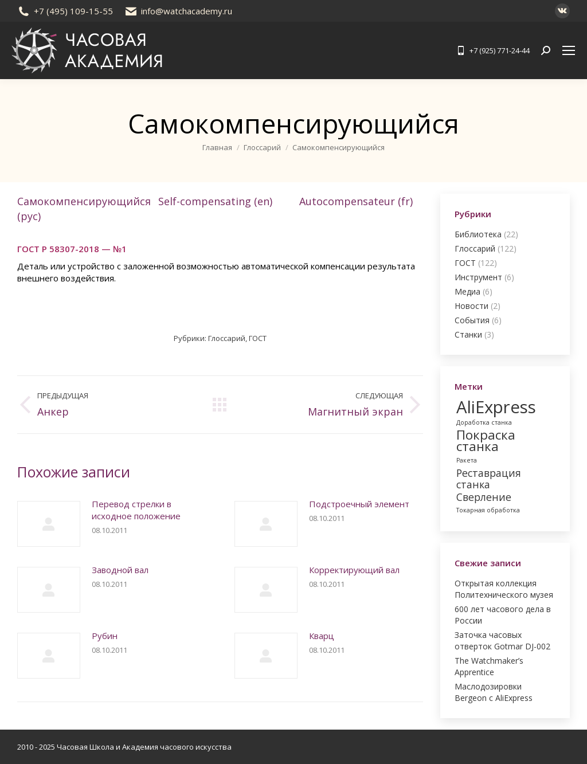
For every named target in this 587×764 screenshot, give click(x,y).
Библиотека (478, 234)
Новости (471, 305)
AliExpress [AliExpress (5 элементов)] (496, 407)
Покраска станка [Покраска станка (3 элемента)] (485, 440)
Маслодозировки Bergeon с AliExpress (494, 692)
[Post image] (48, 524)
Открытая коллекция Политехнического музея (504, 589)
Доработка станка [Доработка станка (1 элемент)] (484, 422)
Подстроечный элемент (359, 504)
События (472, 320)
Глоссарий (226, 338)
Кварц (321, 635)
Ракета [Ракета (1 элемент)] (466, 460)
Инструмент (478, 277)
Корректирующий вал (354, 569)
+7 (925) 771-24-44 (492, 51)
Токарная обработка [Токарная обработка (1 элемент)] (488, 510)
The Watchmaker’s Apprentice (489, 666)
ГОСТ (258, 338)
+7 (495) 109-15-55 (65, 11)
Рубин (105, 635)
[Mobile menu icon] (569, 50)
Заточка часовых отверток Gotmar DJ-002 (502, 640)
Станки (468, 334)
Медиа (467, 291)
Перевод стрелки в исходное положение (136, 510)
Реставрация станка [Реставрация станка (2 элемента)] (488, 478)
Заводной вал (120, 569)
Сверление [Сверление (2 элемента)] (483, 497)
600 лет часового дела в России (503, 615)
